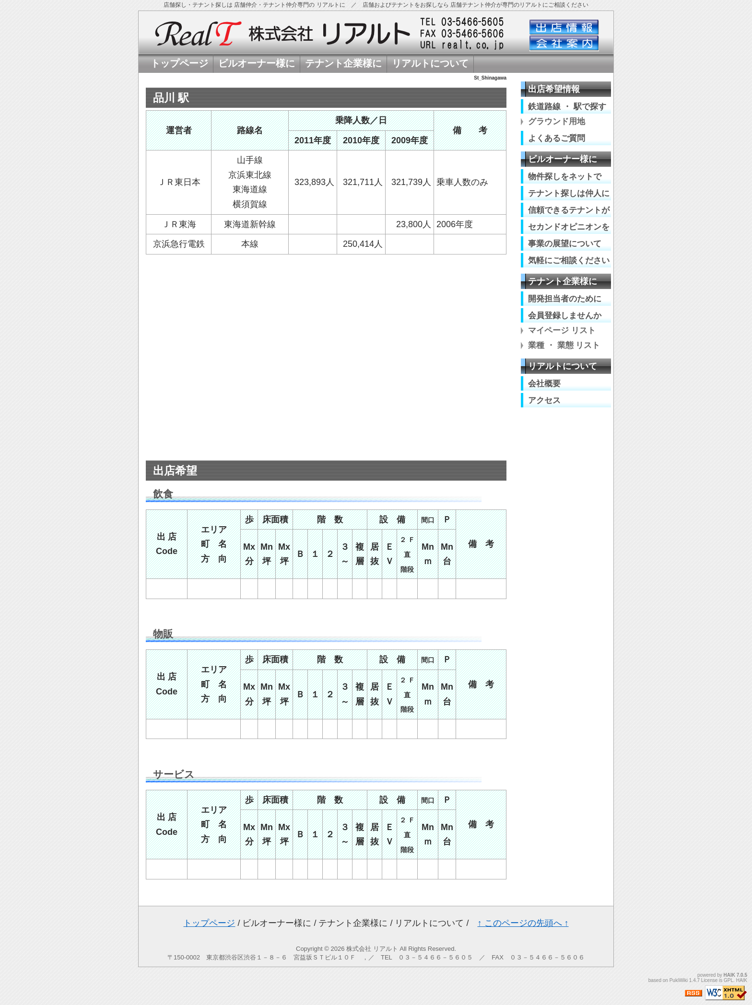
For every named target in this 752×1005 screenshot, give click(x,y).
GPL (728, 980)
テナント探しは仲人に (569, 193)
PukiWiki (679, 980)
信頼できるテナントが (569, 210)
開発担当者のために (564, 298)
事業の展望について (564, 243)
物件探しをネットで (564, 176)
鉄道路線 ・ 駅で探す (567, 106)
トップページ (209, 923)
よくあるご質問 (556, 138)
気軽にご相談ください (569, 260)
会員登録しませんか (564, 315)
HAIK (729, 975)
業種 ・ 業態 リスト (564, 345)
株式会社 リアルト (372, 948)
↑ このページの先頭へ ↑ (523, 923)
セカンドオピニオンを (569, 226)
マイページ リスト (562, 330)
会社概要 (544, 383)
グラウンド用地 (556, 121)
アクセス (544, 400)
